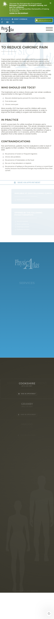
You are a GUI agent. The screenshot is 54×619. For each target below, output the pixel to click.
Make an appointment (44, 20)
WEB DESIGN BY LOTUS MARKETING (27, 590)
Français (5, 19)
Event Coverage (19, 19)
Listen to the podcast (18, 13)
